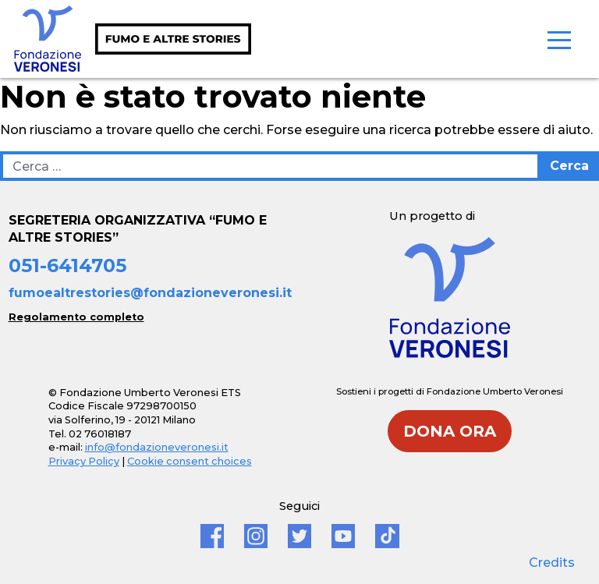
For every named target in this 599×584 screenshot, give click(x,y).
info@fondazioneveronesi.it (157, 447)
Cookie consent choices (189, 461)
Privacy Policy (83, 461)
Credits (552, 562)
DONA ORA (449, 431)
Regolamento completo (76, 317)
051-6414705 (67, 265)
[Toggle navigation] (559, 39)
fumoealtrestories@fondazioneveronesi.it (150, 292)
